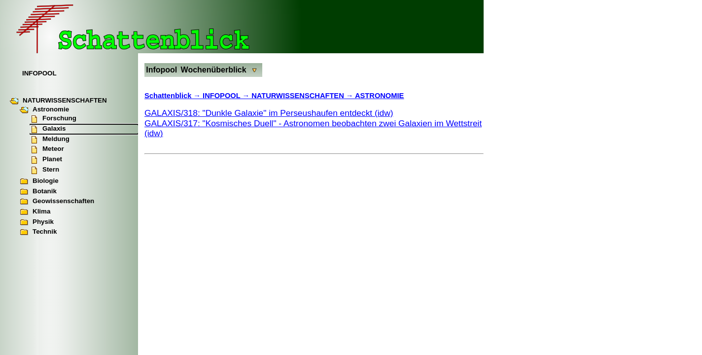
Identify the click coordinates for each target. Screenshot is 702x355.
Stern (44, 170)
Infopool (161, 70)
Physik (37, 222)
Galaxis (48, 129)
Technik (38, 232)
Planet (46, 159)
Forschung (53, 118)
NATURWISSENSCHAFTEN (58, 101)
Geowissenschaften (57, 201)
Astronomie (44, 110)
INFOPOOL (39, 73)
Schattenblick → (173, 96)
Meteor (47, 149)
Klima (35, 212)
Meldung (50, 139)
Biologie (39, 181)
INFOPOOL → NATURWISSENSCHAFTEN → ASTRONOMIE (303, 96)
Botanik (38, 191)
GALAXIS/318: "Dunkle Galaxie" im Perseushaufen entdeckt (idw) (268, 113)
